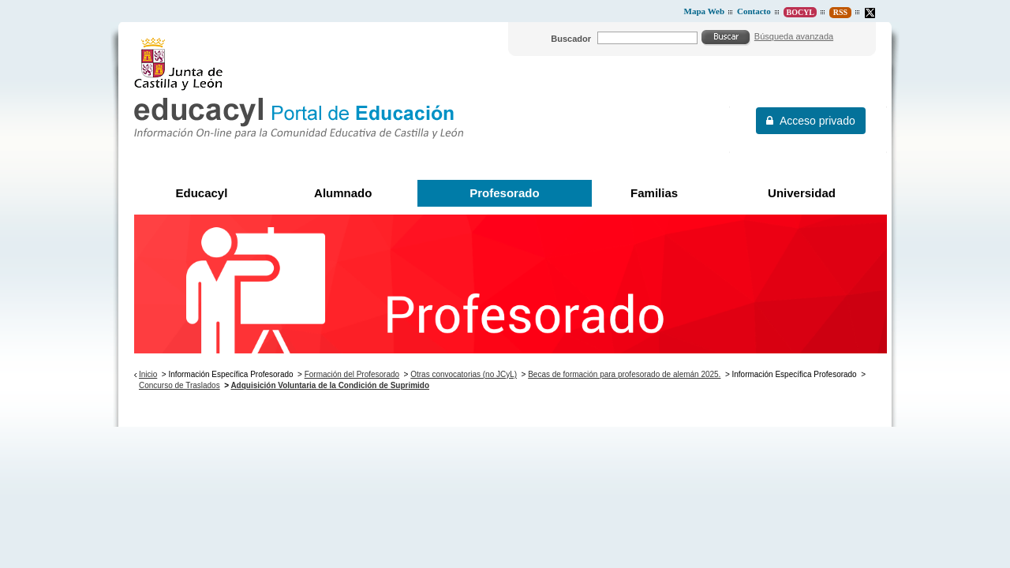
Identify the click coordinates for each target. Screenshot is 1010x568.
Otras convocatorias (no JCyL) (463, 374)
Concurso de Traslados (179, 385)
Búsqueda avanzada (793, 36)
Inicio (148, 374)
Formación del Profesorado (352, 374)
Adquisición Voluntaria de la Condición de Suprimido (329, 385)
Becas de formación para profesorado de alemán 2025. (624, 374)
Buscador (571, 38)
